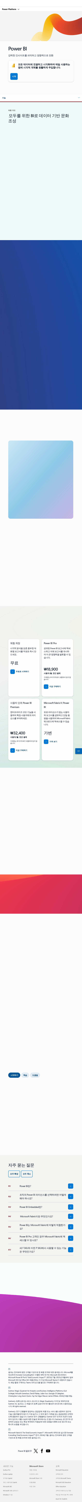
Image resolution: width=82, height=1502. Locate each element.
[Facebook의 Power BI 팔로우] (42, 1451)
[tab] (14, 1075)
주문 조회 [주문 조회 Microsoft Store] (32, 1486)
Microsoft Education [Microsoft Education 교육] (62, 1470)
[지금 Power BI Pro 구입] (52, 686)
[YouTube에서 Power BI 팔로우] (48, 1451)
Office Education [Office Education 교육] (61, 1486)
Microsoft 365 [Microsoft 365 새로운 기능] (7, 1486)
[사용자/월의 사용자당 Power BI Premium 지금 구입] (18, 750)
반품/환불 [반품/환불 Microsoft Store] (32, 1482)
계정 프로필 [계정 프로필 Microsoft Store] (33, 1470)
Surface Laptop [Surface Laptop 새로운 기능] (7, 1474)
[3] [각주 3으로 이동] (9, 1429)
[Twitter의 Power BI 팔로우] (36, 1451)
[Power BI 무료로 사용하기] (19, 671)
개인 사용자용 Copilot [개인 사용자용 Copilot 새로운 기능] (10, 1482)
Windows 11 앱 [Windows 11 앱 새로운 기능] (8, 1495)
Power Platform (9, 9)
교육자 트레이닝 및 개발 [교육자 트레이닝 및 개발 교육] (63, 1491)
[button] (41, 98)
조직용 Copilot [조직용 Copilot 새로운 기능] (7, 1478)
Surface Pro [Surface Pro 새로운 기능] (6, 1470)
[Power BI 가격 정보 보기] (50, 741)
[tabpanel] (40, 1115)
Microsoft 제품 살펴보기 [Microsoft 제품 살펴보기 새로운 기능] (10, 1491)
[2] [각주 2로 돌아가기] (9, 1387)
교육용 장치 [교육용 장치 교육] (59, 1474)
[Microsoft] (40, 1)
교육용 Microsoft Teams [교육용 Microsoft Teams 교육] (63, 1478)
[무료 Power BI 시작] (14, 76)
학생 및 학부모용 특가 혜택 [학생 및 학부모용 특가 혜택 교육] (64, 1495)
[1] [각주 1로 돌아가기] (9, 1368)
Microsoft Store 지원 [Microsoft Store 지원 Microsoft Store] (35, 1478)
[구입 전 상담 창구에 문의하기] (78, 751)
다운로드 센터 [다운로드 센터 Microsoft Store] (33, 1474)
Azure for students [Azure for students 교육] (61, 1499)
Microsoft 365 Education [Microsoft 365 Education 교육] (63, 1482)
